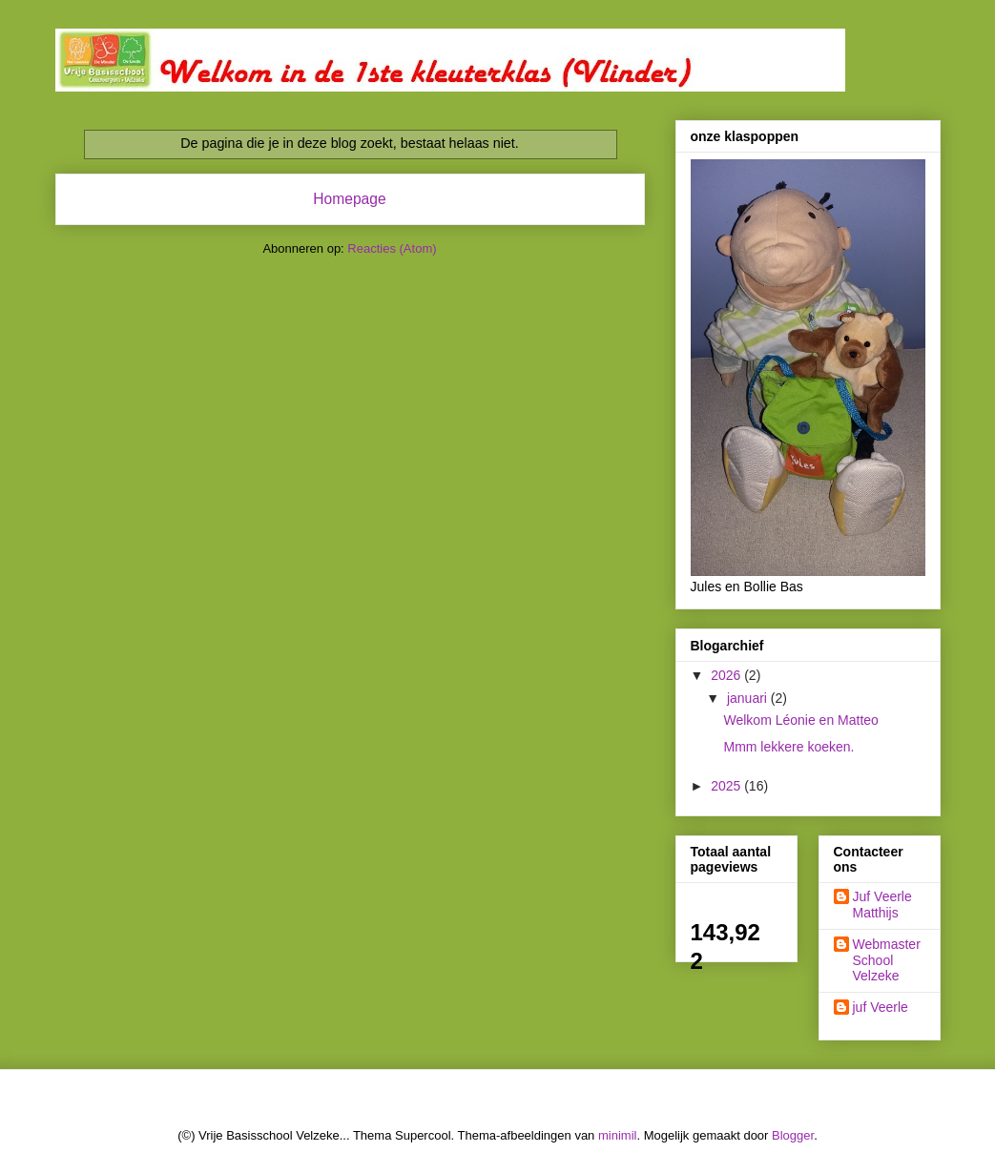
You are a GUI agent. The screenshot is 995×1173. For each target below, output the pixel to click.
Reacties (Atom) (391, 248)
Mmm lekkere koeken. (788, 746)
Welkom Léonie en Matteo (800, 720)
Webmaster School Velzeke (887, 960)
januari (749, 698)
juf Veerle (880, 1007)
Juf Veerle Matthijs (882, 904)
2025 (727, 785)
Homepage (349, 199)
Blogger (793, 1135)
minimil (617, 1135)
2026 (727, 675)
